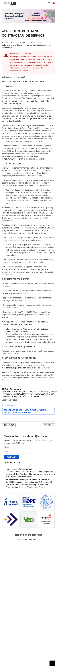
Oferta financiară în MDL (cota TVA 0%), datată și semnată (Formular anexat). (27, 330)
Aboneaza (11, 457)
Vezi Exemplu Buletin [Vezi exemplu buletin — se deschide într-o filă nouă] (13, 462)
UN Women (8, 405)
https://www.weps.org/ (12, 159)
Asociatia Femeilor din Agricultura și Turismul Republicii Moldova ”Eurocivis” (25, 411)
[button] (53, 3)
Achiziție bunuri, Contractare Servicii (17, 42)
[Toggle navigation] (49, 3)
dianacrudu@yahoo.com (16, 368)
